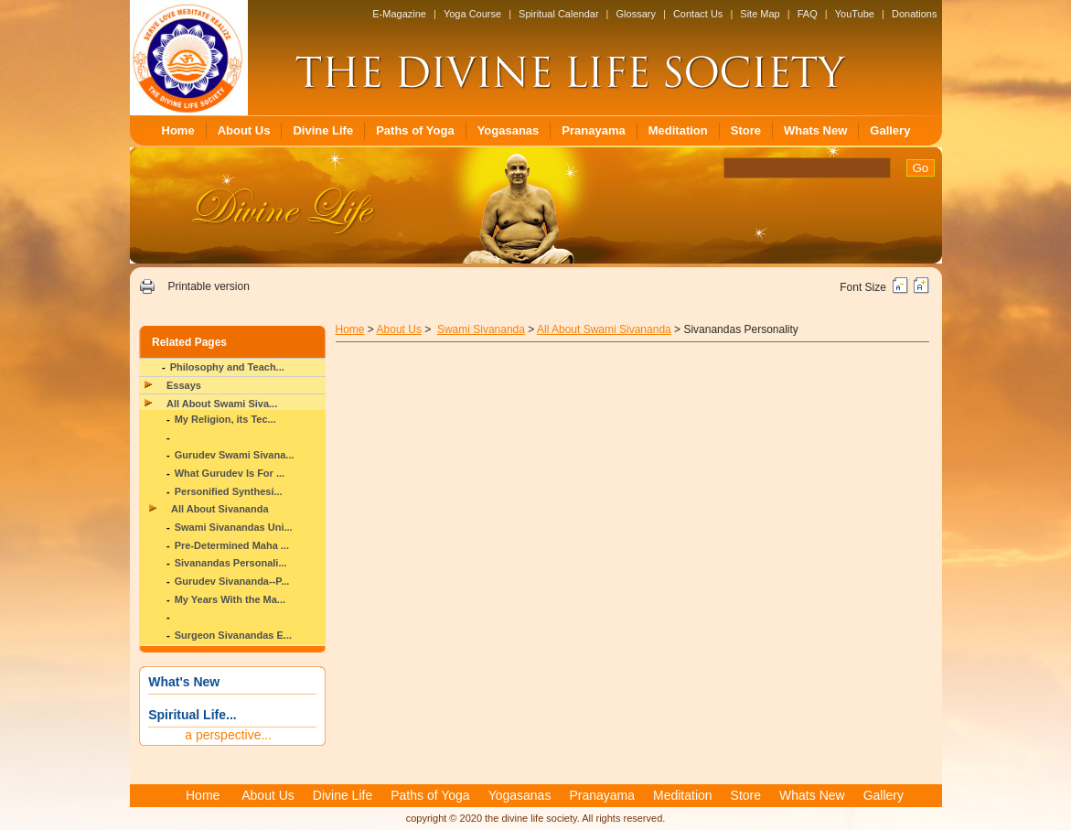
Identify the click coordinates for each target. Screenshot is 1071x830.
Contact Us (698, 13)
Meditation (678, 130)
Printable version (208, 286)
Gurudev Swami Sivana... (235, 454)
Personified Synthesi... (229, 491)
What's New (184, 681)
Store (746, 130)
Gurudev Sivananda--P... (232, 581)
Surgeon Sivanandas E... (233, 635)
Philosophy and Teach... (227, 366)
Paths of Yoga (415, 130)
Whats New (815, 130)
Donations (914, 13)
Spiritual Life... (192, 714)
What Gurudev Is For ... (229, 473)
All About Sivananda (220, 508)
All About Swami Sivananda (604, 329)
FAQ (808, 13)
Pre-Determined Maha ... (232, 545)
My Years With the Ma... (230, 599)
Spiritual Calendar (558, 13)
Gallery (890, 130)
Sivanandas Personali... (231, 562)
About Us (244, 130)
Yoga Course (472, 13)
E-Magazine (399, 13)
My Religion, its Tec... (225, 419)
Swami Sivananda (481, 329)
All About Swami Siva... (221, 403)
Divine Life (323, 130)
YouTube (854, 13)
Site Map (759, 13)
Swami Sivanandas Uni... (234, 527)
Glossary (636, 13)
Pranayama (593, 130)
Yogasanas (508, 130)
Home (178, 130)
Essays (183, 385)
